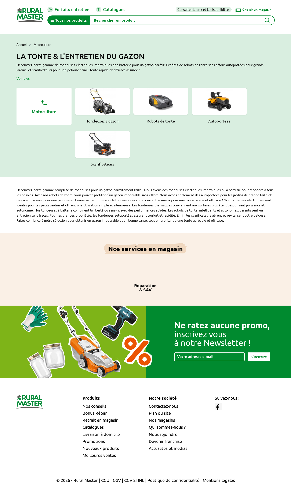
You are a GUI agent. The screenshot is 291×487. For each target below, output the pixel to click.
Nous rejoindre (163, 434)
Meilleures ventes (99, 455)
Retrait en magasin (100, 420)
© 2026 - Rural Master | (78, 480)
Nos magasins (162, 420)
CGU (105, 480)
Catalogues (110, 9)
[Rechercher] (182, 20)
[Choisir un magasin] (253, 9)
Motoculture (44, 106)
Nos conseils (94, 406)
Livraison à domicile (101, 434)
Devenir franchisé (165, 441)
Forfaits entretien (68, 9)
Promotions (94, 441)
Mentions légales (219, 480)
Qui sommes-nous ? (167, 427)
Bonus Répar (95, 413)
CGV (117, 480)
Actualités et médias (168, 448)
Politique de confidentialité (173, 480)
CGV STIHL (134, 480)
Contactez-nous (163, 406)
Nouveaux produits (101, 448)
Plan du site (160, 413)
